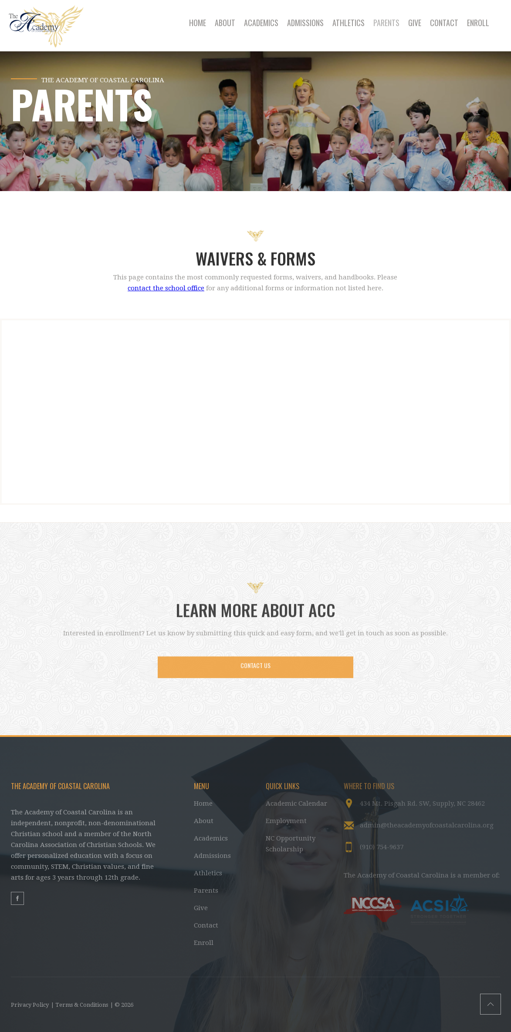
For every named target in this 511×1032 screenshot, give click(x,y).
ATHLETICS (348, 22)
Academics (211, 838)
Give (201, 908)
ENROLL (478, 22)
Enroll (203, 943)
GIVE (414, 22)
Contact (206, 925)
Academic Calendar (296, 803)
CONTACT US (255, 671)
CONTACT (444, 22)
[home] (52, 25)
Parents (206, 890)
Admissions (212, 856)
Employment (286, 821)
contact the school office (166, 288)
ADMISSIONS (305, 22)
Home (203, 803)
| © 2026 (121, 1005)
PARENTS (386, 22)
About (203, 821)
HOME (197, 22)
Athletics (208, 873)
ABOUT (225, 22)
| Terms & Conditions (79, 1005)
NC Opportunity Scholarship (290, 843)
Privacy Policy (30, 1005)
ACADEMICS (261, 22)
